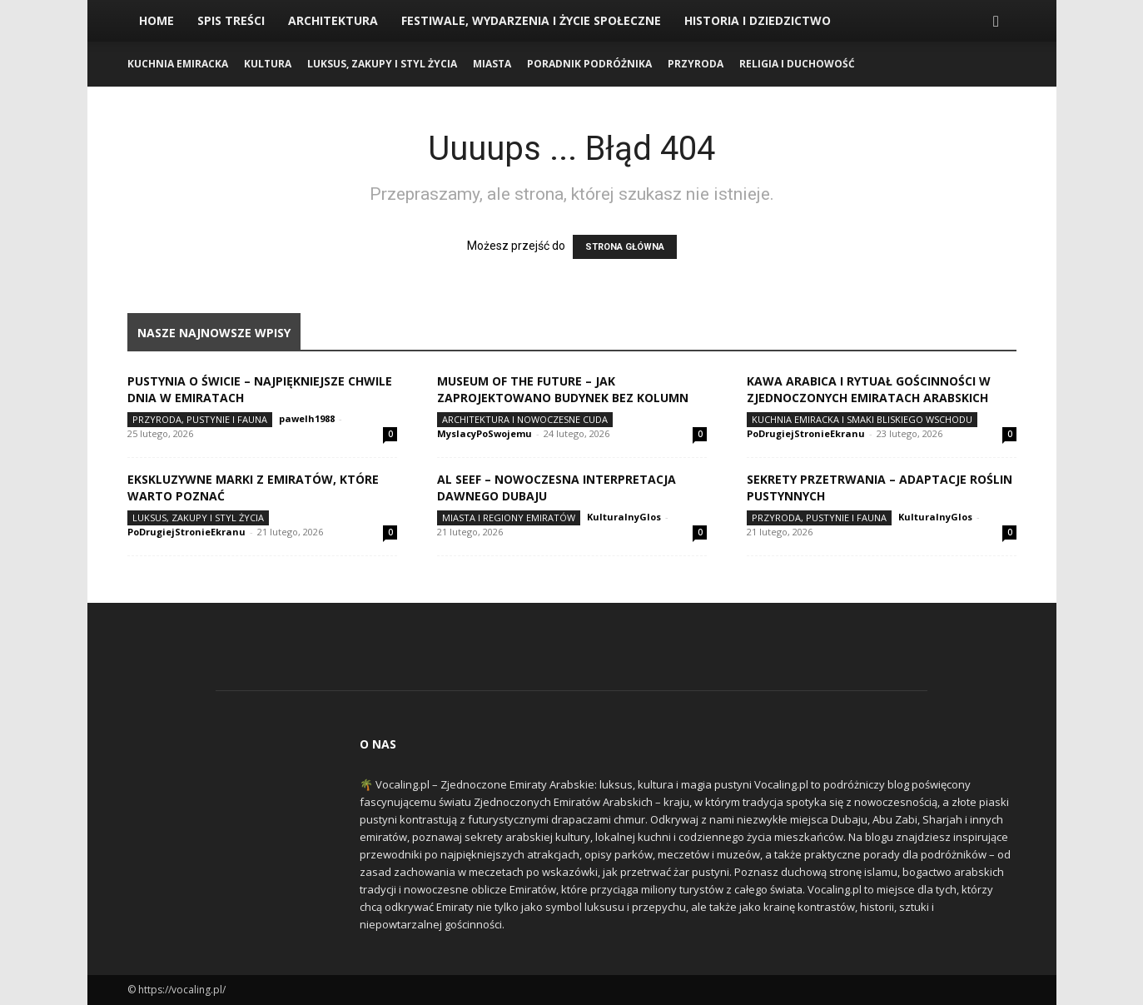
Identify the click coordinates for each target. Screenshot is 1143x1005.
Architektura (333, 20)
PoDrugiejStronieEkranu (806, 433)
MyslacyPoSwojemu (484, 433)
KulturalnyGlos (624, 516)
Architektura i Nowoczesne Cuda (525, 419)
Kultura (267, 64)
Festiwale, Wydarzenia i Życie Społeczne (531, 20)
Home (156, 20)
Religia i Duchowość (797, 64)
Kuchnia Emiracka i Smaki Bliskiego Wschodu (862, 419)
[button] (996, 22)
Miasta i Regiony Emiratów (508, 517)
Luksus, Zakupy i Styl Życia (382, 64)
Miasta (492, 64)
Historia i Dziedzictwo (757, 20)
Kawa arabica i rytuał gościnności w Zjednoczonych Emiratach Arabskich (869, 389)
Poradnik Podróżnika (589, 64)
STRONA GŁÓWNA (624, 246)
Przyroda (695, 64)
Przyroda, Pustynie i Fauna (199, 419)
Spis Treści (231, 20)
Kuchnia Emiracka (177, 64)
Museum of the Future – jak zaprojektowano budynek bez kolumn (562, 389)
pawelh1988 (307, 418)
